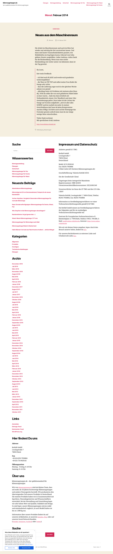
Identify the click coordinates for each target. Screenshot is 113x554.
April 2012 (16, 407)
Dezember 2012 (18, 402)
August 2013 (17, 387)
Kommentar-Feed (18, 432)
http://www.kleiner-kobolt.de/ (47, 125)
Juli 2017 (15, 295)
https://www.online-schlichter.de (71, 224)
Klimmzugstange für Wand (94, 3)
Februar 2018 (17, 284)
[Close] (34, 530)
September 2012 (18, 405)
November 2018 (18, 274)
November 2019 (18, 267)
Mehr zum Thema (29, 544)
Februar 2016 (17, 318)
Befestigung (40, 130)
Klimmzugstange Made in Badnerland (26, 226)
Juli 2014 (15, 359)
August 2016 (17, 305)
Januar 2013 (16, 399)
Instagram (23, 524)
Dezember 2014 (18, 346)
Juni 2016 (15, 310)
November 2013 (18, 379)
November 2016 (18, 300)
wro (52, 41)
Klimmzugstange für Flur (77, 3)
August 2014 (17, 356)
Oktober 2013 (17, 382)
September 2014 (18, 353)
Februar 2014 (17, 371)
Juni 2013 (15, 392)
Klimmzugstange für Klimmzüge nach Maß (27, 222)
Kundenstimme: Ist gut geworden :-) (25, 215)
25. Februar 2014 (61, 41)
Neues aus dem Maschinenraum (56, 35)
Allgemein (16, 244)
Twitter (41, 524)
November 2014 (18, 348)
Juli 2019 (15, 269)
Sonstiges (56, 29)
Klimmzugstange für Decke (94, 5)
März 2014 (16, 369)
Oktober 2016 (17, 302)
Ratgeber (41, 520)
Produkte (15, 247)
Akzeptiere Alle (26, 547)
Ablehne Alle (11, 547)
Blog (46, 520)
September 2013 (18, 384)
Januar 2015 (16, 343)
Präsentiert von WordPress (41, 550)
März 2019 (16, 272)
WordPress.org (17, 434)
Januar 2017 (16, 297)
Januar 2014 (16, 374)
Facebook (31, 524)
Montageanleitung (55, 3)
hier (85, 230)
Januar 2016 (16, 320)
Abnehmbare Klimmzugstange (23, 189)
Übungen (45, 3)
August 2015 (17, 328)
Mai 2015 (15, 336)
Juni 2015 (15, 333)
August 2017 (17, 292)
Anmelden (16, 427)
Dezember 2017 (18, 290)
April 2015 (16, 338)
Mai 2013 (15, 394)
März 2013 (16, 397)
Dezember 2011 (18, 410)
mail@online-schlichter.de (72, 222)
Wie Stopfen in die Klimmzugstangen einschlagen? (31, 211)
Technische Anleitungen (21, 252)
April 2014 (16, 366)
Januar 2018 (16, 287)
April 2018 (16, 282)
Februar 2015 (17, 341)
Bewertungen (48, 130)
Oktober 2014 (17, 351)
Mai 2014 (15, 364)
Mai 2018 (15, 279)
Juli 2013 (15, 389)
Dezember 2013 (18, 376)
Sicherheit (66, 3)
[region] (19, 540)
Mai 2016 (15, 313)
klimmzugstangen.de (11, 3)
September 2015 (18, 325)
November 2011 (18, 412)
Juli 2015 (15, 330)
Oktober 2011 (17, 415)
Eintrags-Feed (17, 429)
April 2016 (16, 315)
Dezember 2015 (18, 323)
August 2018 (17, 277)
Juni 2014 (15, 361)
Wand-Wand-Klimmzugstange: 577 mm (26, 219)
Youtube (16, 524)
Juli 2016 (15, 307)
